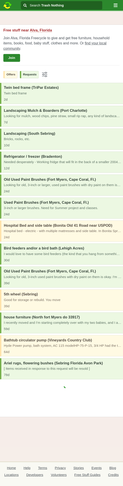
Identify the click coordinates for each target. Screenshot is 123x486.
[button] (116, 5)
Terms (42, 468)
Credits (113, 475)
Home (11, 468)
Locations (11, 475)
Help (26, 468)
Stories (78, 468)
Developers (34, 475)
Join (11, 58)
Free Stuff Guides (87, 475)
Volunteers (59, 475)
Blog (112, 468)
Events (97, 468)
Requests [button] (30, 74)
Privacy (60, 468)
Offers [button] (10, 74)
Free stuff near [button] (27, 30)
